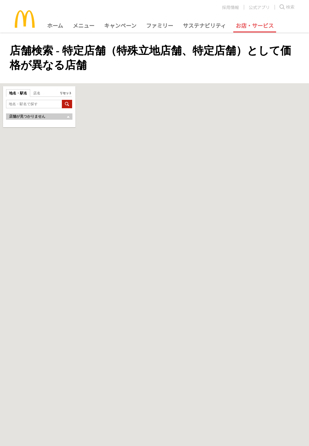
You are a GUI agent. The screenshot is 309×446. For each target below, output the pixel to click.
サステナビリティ (204, 25)
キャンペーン (120, 25)
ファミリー (159, 25)
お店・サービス (255, 25)
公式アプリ (259, 7)
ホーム (55, 25)
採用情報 (230, 7)
